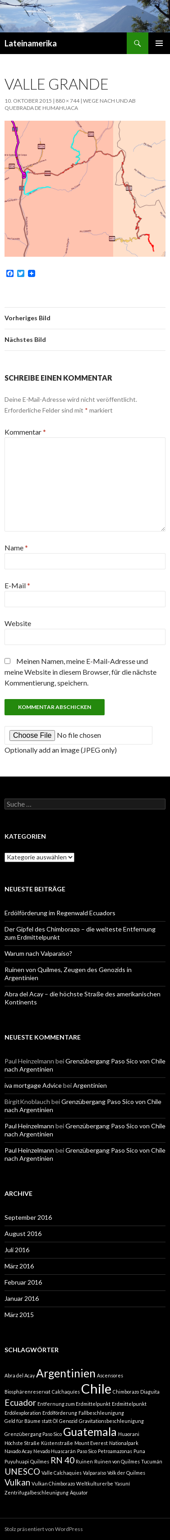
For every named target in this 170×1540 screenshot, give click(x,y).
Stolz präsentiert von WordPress (44, 1529)
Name (16, 547)
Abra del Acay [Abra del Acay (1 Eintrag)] (20, 1375)
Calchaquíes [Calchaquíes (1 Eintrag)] (66, 1392)
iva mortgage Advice (33, 1085)
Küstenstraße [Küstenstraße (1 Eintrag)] (57, 1443)
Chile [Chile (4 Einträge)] (96, 1388)
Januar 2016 (22, 1298)
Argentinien (90, 1085)
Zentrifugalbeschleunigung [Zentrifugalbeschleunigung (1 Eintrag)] (37, 1492)
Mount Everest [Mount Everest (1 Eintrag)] (91, 1443)
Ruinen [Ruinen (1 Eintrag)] (84, 1461)
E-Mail (17, 585)
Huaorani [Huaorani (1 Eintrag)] (128, 1434)
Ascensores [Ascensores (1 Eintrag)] (110, 1375)
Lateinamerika (31, 43)
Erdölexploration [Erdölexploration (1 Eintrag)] (23, 1413)
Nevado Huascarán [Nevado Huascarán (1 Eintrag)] (54, 1451)
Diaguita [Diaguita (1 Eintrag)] (150, 1392)
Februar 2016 (23, 1282)
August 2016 (23, 1233)
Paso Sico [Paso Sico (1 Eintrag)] (86, 1451)
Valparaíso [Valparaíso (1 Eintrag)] (94, 1473)
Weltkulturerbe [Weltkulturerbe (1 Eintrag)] (94, 1483)
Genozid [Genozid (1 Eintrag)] (68, 1421)
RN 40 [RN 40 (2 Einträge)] (62, 1460)
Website (18, 623)
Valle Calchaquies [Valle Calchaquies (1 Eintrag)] (61, 1473)
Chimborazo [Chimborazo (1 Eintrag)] (126, 1392)
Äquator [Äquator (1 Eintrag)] (79, 1492)
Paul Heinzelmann (29, 1126)
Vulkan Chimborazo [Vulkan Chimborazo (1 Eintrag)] (53, 1483)
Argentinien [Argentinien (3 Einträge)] (66, 1373)
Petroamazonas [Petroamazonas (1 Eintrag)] (115, 1451)
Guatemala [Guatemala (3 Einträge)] (90, 1431)
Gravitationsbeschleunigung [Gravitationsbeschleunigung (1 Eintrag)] (111, 1421)
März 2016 (19, 1266)
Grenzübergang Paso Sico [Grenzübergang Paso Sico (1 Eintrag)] (33, 1434)
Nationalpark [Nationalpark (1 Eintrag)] (123, 1443)
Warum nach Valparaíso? (38, 953)
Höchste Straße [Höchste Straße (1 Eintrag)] (22, 1443)
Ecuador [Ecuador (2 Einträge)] (20, 1402)
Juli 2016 (17, 1250)
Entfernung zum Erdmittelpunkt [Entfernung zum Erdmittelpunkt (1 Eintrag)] (73, 1404)
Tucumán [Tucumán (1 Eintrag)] (151, 1461)
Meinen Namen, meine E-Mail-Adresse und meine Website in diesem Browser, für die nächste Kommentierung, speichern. (80, 672)
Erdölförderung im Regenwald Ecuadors (60, 913)
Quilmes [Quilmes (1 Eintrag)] (39, 1461)
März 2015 (19, 1314)
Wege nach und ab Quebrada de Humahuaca (70, 104)
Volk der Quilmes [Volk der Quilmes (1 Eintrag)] (126, 1473)
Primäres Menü (159, 43)
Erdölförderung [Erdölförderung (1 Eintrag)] (59, 1413)
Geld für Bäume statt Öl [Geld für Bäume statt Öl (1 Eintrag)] (31, 1421)
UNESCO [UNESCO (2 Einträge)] (22, 1471)
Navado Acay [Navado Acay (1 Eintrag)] (18, 1451)
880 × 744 (67, 100)
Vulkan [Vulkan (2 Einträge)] (17, 1482)
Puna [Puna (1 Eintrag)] (139, 1451)
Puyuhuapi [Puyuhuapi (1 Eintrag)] (17, 1461)
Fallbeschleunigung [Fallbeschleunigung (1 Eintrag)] (101, 1413)
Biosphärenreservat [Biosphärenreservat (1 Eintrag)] (28, 1392)
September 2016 (28, 1217)
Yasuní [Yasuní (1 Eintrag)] (122, 1483)
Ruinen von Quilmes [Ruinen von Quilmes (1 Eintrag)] (117, 1461)
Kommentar (25, 431)
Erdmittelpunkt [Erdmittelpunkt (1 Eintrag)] (129, 1404)
